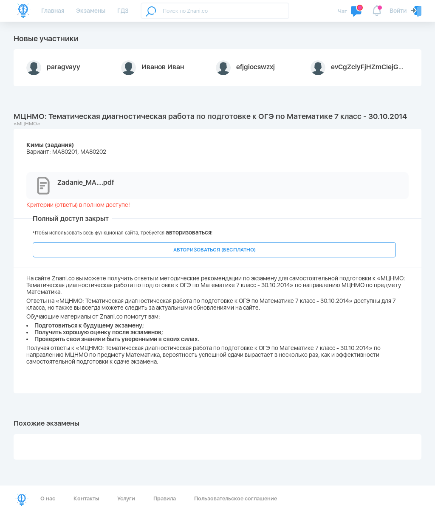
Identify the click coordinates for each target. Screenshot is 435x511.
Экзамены (90, 10)
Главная (52, 10)
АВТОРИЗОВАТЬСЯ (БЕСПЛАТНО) (214, 250)
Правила (164, 498)
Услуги (126, 498)
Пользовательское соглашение (235, 498)
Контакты (86, 498)
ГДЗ (123, 10)
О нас (47, 498)
